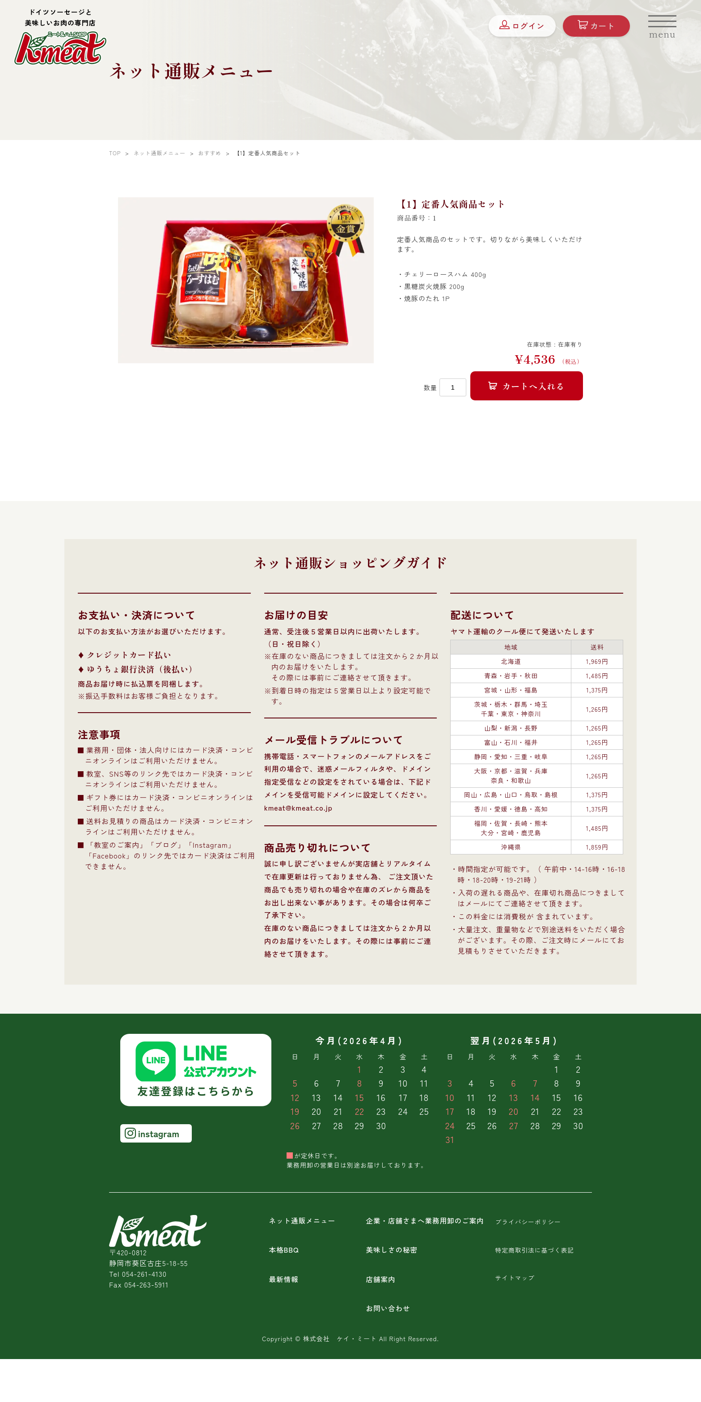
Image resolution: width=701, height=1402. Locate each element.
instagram (152, 1134)
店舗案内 (381, 1279)
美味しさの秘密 (392, 1250)
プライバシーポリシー (528, 1222)
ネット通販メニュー (303, 1221)
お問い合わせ (388, 1307)
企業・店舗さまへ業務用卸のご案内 (426, 1221)
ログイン (517, 28)
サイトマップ (515, 1277)
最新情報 (284, 1279)
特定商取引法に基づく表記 (535, 1249)
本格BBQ (284, 1250)
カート (592, 28)
